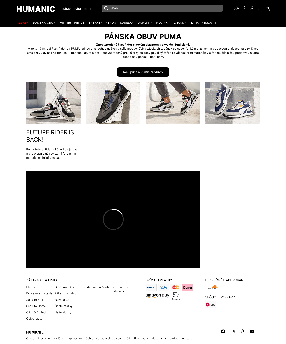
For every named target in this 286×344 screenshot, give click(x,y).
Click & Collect (36, 312)
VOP (127, 338)
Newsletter (62, 300)
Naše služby (63, 312)
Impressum (74, 338)
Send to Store (35, 300)
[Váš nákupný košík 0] (267, 8)
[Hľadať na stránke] (162, 8)
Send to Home (36, 306)
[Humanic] (35, 331)
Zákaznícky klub (65, 293)
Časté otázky (64, 306)
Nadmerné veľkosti (96, 287)
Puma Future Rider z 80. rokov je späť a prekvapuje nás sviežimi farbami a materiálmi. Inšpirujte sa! (52, 153)
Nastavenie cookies (165, 338)
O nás (30, 338)
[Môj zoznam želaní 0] (260, 8)
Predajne (44, 338)
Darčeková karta (66, 287)
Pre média (141, 338)
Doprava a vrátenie (39, 293)
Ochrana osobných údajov (103, 338)
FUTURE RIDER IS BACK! (50, 136)
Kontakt (187, 338)
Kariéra (58, 338)
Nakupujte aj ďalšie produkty (143, 72)
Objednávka (34, 318)
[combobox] (162, 8)
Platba (30, 287)
